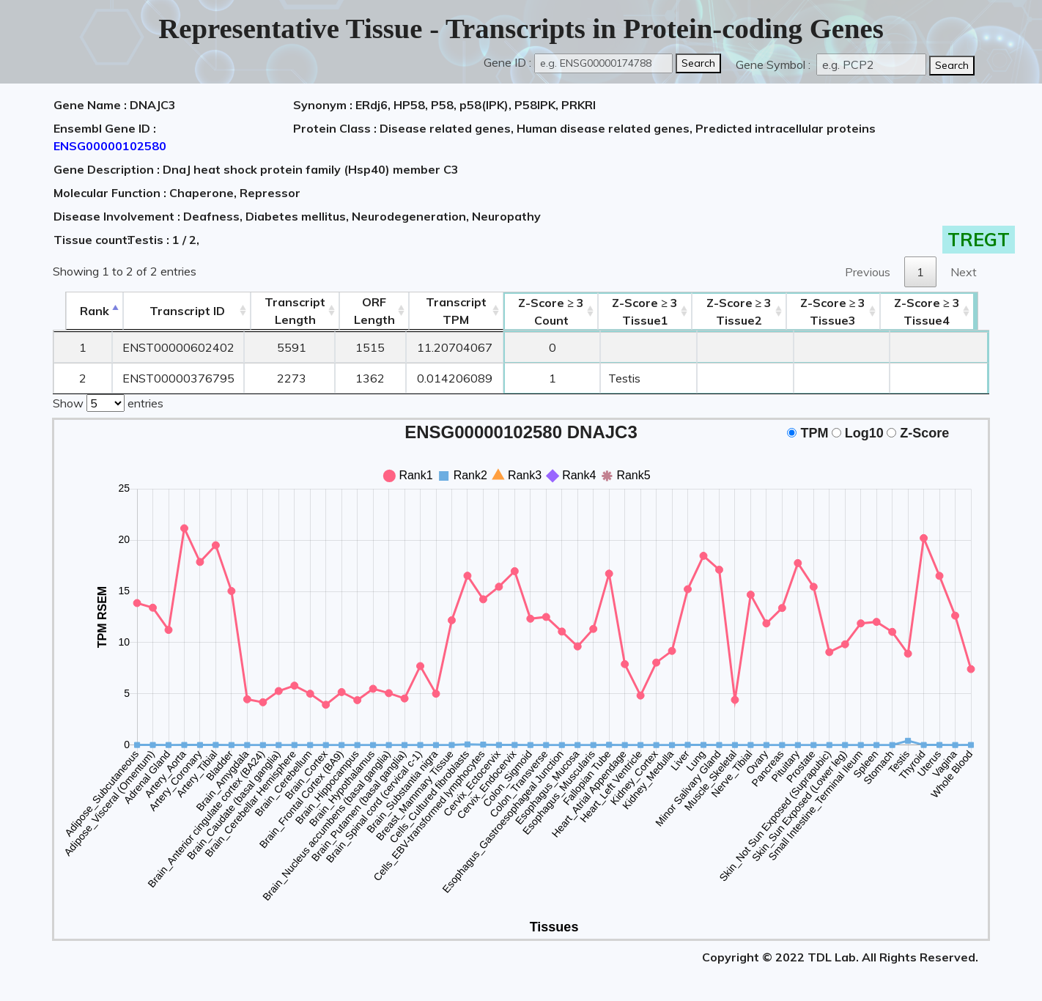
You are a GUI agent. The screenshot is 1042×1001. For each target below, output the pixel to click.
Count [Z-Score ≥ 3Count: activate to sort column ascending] (553, 311)
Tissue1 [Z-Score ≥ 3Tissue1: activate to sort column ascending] (650, 311)
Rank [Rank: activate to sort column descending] (82, 310)
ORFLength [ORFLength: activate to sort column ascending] (371, 311)
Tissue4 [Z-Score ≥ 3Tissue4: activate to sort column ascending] (939, 311)
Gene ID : (507, 62)
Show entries (108, 401)
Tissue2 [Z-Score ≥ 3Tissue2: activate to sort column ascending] (746, 311)
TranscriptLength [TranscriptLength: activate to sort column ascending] (289, 311)
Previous (867, 272)
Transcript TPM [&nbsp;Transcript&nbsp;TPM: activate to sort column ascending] (455, 311)
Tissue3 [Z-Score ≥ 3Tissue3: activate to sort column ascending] (843, 311)
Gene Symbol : (774, 64)
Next (963, 272)
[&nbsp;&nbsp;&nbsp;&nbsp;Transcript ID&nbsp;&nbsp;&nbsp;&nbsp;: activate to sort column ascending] (179, 311)
